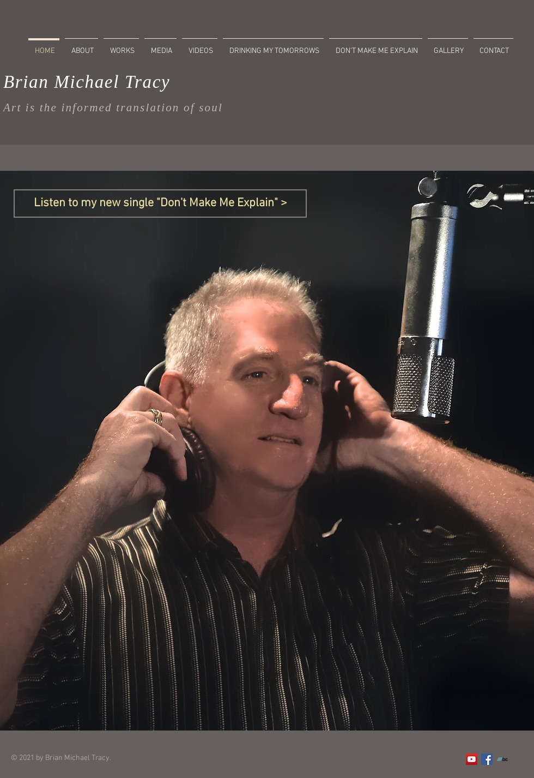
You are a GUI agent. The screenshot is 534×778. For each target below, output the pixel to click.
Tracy (144, 82)
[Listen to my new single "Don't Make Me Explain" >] (160, 203)
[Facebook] (487, 759)
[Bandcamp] (502, 759)
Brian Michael (61, 82)
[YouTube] (471, 759)
